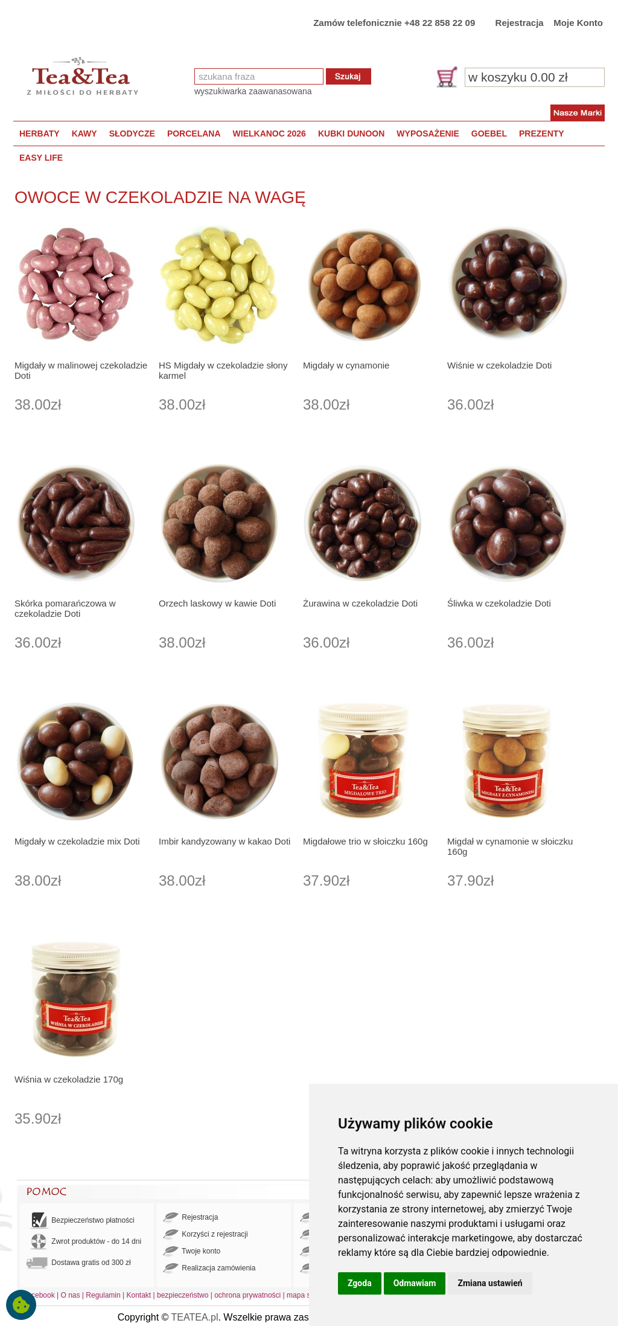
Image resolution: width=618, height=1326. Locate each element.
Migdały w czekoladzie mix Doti (77, 841)
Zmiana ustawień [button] (489, 1283)
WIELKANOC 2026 (269, 133)
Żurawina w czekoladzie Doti (360, 603)
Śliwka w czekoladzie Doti (499, 603)
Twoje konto (191, 1251)
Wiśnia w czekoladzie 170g (68, 1079)
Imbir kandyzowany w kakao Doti (224, 841)
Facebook (39, 1295)
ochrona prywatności (247, 1295)
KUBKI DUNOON (351, 133)
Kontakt (138, 1295)
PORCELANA (194, 133)
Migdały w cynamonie (346, 365)
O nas (70, 1295)
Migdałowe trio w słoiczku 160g (365, 841)
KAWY (84, 133)
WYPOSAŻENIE (428, 133)
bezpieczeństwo (182, 1295)
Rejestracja (519, 23)
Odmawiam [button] (414, 1283)
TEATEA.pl (194, 1317)
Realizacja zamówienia (209, 1268)
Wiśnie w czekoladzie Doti (499, 365)
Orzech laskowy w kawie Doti (217, 603)
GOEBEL (489, 133)
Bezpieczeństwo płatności (80, 1220)
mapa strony (307, 1295)
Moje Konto (578, 23)
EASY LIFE (41, 158)
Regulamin (103, 1295)
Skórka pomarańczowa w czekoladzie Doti (65, 608)
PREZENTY (541, 133)
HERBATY (39, 133)
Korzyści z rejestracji (205, 1234)
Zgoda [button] (360, 1283)
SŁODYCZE (132, 133)
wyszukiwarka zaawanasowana (253, 91)
